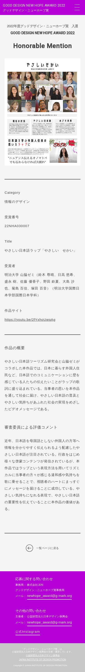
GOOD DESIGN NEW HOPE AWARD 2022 (37, 7)
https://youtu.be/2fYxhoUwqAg (30, 319)
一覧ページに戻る (47, 548)
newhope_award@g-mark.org (49, 596)
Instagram (27, 631)
